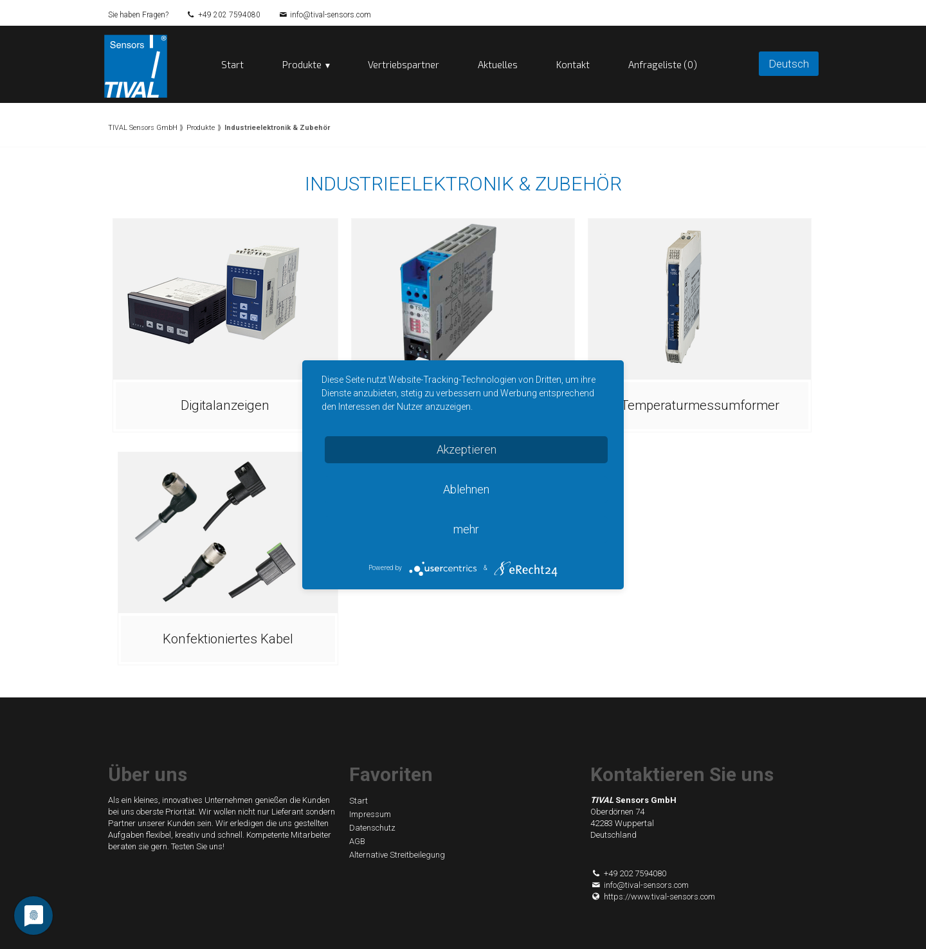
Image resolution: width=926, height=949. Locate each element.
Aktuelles (498, 64)
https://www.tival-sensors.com (652, 896)
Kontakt (573, 64)
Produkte (302, 64)
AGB (357, 841)
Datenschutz (372, 828)
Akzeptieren (466, 449)
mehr (466, 529)
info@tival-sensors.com (330, 14)
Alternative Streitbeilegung (397, 855)
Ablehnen (466, 489)
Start (232, 64)
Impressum (370, 814)
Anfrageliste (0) (662, 64)
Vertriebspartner (403, 64)
